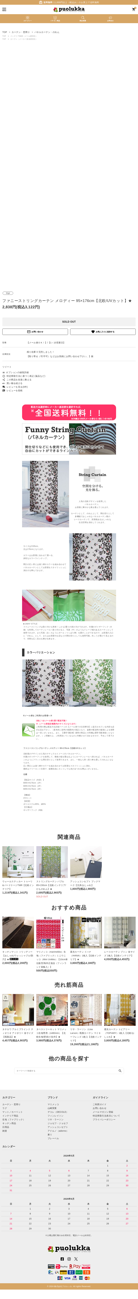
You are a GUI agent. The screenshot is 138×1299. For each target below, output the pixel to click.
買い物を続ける (12, 383)
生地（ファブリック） (13, 1119)
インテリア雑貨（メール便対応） (23, 36)
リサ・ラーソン (56, 1119)
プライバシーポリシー (104, 1119)
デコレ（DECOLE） (58, 1112)
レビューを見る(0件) (15, 387)
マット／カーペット (12, 1112)
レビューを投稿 (12, 390)
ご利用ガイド (99, 1104)
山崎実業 (52, 1108)
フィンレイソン (56, 1115)
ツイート (6, 367)
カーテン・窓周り (11, 1104)
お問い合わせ (35, 332)
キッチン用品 (9, 1123)
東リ (50, 1134)
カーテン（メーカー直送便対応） (23, 39)
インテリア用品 (10, 1115)
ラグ (4, 1108)
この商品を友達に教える (17, 379)
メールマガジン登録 (103, 1112)
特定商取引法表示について (106, 1115)
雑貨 (4, 1131)
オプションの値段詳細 (15, 372)
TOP (4, 36)
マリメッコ (53, 1104)
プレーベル (53, 1138)
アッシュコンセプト (58, 1127)
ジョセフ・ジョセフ (58, 1123)
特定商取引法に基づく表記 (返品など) (23, 376)
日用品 (5, 1127)
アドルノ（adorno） (58, 1131)
